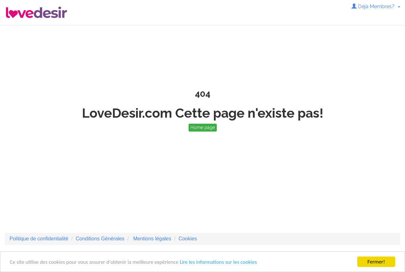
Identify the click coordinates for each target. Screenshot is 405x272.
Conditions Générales (100, 238)
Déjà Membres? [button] (376, 6)
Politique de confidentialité (38, 238)
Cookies (187, 238)
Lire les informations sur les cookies (218, 262)
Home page (202, 127)
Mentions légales (151, 238)
